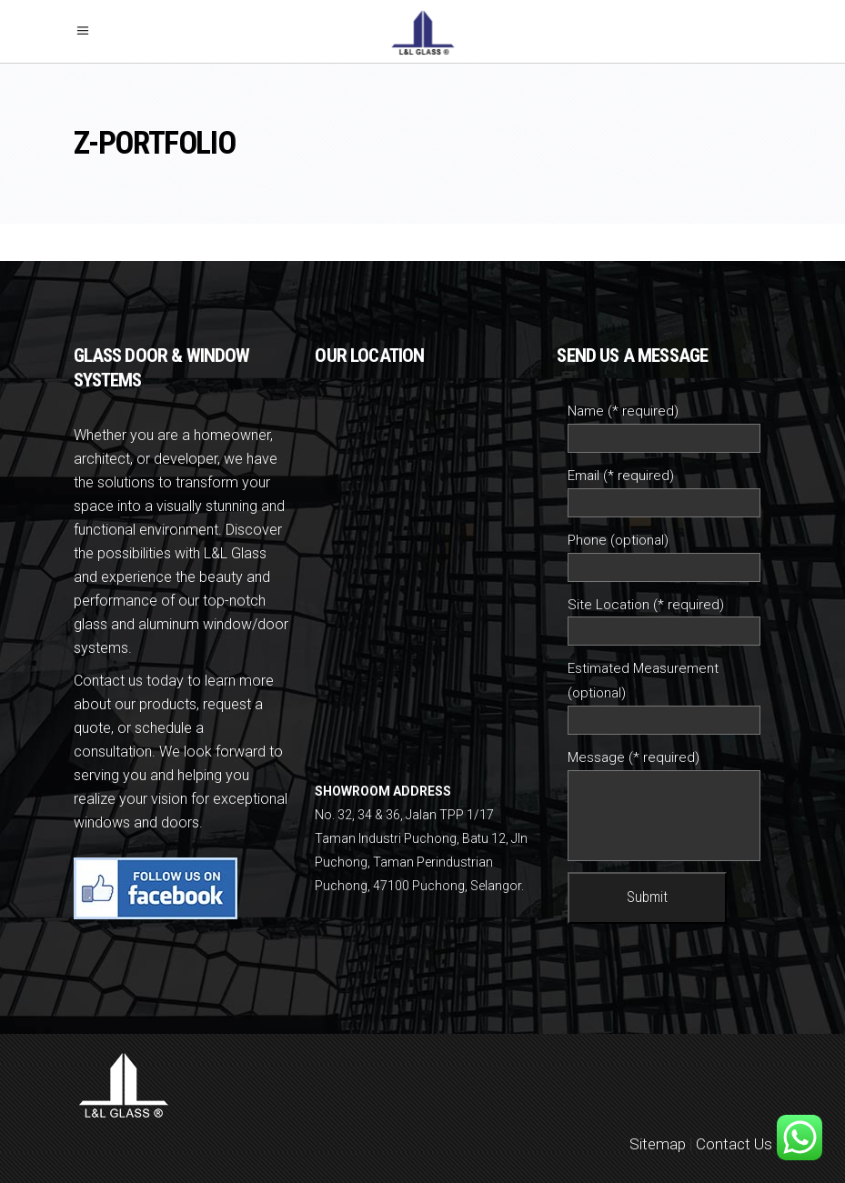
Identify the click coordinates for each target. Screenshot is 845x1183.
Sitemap (657, 1144)
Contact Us (734, 1144)
